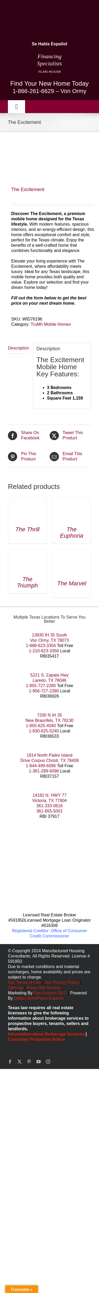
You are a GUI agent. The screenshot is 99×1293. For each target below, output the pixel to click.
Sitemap (15, 987)
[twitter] (19, 1061)
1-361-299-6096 (44, 771)
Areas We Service (43, 987)
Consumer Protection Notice (36, 1039)
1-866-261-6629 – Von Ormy (49, 91)
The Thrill (27, 529)
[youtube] (38, 1061)
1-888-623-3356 (41, 645)
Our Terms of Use (24, 982)
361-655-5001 (49, 811)
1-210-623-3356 (44, 651)
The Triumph (27, 582)
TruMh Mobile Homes (51, 324)
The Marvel (71, 583)
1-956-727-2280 (44, 691)
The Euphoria (71, 532)
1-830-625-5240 (44, 731)
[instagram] (48, 1061)
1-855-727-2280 (41, 685)
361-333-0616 (49, 806)
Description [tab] (18, 348)
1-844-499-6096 (41, 766)
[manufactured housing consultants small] (28, 7)
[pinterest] (29, 1061)
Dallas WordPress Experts (38, 998)
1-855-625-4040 (41, 725)
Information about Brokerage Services (46, 1034)
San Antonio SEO (50, 993)
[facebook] (10, 1061)
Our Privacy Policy (62, 982)
